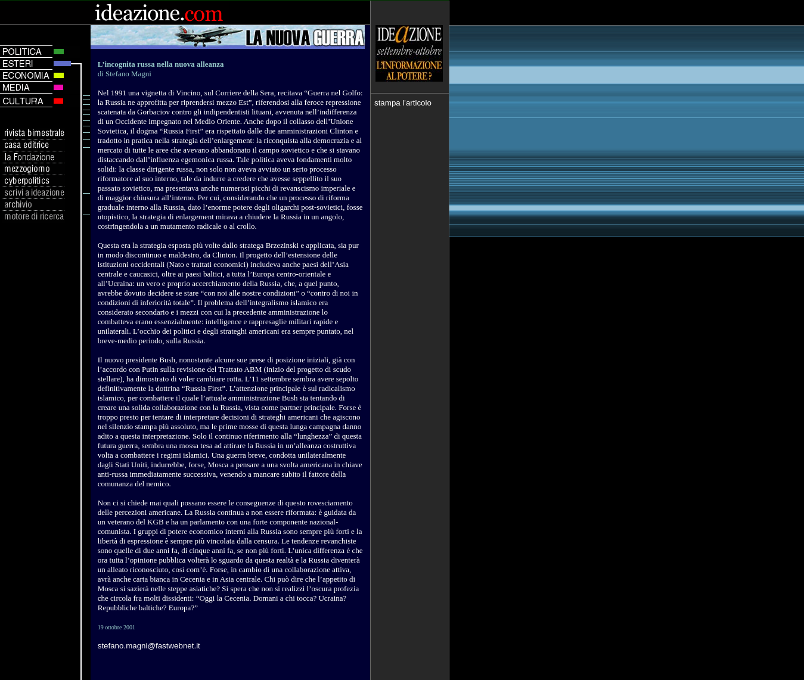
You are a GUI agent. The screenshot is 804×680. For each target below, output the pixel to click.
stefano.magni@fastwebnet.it (149, 645)
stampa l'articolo (403, 102)
